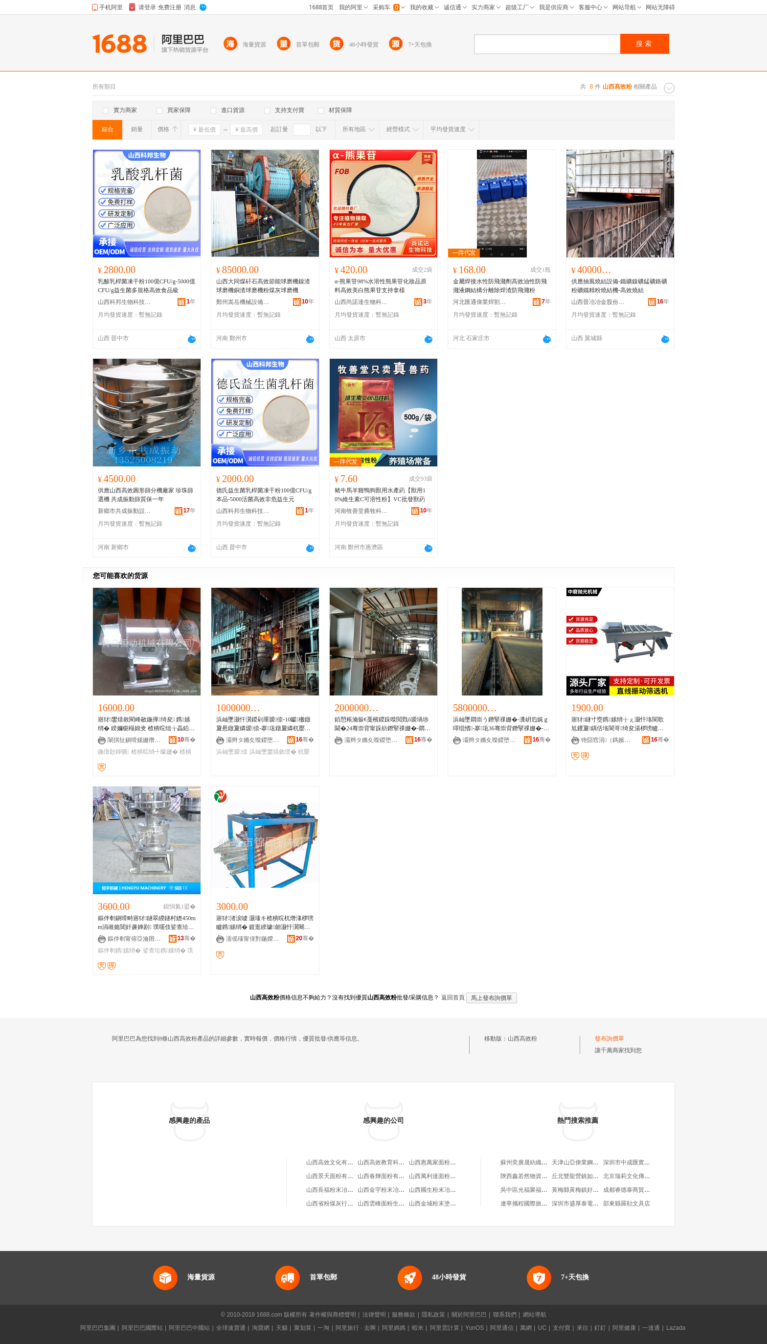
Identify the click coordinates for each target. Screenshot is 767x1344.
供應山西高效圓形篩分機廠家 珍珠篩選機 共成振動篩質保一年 (145, 495)
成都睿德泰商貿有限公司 (635, 1189)
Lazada (675, 1327)
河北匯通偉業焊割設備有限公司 (480, 302)
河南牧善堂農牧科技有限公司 (361, 511)
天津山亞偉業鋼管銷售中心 (587, 1162)
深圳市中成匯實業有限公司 (638, 1162)
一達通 (651, 1327)
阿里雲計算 (444, 1327)
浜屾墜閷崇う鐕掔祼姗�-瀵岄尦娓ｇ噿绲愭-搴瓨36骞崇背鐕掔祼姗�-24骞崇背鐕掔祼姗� (501, 724)
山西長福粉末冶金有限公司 (341, 1189)
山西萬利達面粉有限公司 (441, 1176)
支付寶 (561, 1327)
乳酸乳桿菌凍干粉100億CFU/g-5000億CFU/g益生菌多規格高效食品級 (146, 286)
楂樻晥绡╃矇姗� (154, 751)
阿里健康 (624, 1327)
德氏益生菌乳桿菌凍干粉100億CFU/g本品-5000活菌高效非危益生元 (264, 495)
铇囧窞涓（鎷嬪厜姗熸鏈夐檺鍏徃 (608, 740)
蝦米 (418, 1327)
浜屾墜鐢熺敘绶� (272, 751)
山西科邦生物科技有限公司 (125, 302)
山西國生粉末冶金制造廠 (441, 1189)
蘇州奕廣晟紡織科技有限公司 (538, 1162)
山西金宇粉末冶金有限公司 (393, 1189)
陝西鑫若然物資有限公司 (532, 1176)
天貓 (282, 1327)
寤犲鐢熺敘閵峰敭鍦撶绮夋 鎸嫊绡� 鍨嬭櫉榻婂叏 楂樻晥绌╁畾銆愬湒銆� (146, 724)
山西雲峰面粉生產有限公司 (393, 1203)
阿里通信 (502, 1327)
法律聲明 (374, 1314)
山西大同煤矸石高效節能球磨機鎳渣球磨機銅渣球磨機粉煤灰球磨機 (263, 286)
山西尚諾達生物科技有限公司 (361, 302)
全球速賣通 (231, 1327)
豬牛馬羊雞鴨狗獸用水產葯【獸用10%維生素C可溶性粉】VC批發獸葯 (380, 495)
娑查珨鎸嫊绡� (164, 950)
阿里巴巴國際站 (142, 1327)
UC (542, 1327)
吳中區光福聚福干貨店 (529, 1189)
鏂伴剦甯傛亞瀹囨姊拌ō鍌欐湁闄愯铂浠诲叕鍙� (134, 938)
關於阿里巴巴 (469, 1314)
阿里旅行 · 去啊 (356, 1327)
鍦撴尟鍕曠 (113, 751)
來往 (582, 1327)
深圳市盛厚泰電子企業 (581, 1203)
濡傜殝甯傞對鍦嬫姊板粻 (253, 938)
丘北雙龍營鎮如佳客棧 (581, 1176)
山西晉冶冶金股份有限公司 (598, 302)
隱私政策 (433, 1314)
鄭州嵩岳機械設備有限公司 (243, 302)
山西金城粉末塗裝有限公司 (444, 1203)
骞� (187, 739)
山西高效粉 (522, 1038)
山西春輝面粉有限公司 (387, 1176)
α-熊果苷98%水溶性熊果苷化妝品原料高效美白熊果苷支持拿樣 (381, 286)
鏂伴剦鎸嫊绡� (119, 950)
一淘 (323, 1327)
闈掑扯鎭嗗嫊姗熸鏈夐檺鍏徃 (134, 740)
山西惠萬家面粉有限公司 (441, 1162)
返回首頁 (453, 997)
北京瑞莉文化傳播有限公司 (638, 1176)
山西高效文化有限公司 (335, 1162)
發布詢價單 (609, 1038)
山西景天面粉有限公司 (335, 1176)
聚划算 (303, 1327)
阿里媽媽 (394, 1327)
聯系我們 (505, 1314)
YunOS (474, 1327)
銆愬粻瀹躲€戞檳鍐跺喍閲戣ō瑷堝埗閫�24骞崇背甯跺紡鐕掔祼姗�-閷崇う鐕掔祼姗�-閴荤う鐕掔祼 (382, 724)
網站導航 (534, 1314)
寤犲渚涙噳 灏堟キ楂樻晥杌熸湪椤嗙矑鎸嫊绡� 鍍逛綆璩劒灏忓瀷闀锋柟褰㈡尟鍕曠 (265, 923)
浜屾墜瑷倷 (232, 751)
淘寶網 (261, 1327)
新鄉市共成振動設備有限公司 (125, 511)
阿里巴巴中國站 (189, 1327)
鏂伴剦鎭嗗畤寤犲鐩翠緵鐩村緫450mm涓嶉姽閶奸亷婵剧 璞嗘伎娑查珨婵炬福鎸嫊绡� (147, 923)
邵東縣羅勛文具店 (626, 1203)
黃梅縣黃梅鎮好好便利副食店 (590, 1189)
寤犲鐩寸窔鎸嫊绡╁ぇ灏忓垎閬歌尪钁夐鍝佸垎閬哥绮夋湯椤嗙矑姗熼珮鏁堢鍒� (617, 724)
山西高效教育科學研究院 (390, 1162)
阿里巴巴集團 (97, 1327)
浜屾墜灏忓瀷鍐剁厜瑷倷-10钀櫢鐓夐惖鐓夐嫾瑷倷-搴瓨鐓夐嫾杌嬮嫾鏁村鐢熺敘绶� (263, 724)
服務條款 (403, 1314)
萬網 (526, 1327)
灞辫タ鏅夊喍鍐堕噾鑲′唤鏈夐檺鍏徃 (253, 740)
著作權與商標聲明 (332, 1314)
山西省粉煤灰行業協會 (335, 1203)
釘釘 (600, 1327)
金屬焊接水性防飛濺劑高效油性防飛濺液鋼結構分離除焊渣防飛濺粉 (500, 286)
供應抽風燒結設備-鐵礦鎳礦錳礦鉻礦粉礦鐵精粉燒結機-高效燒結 (619, 286)
